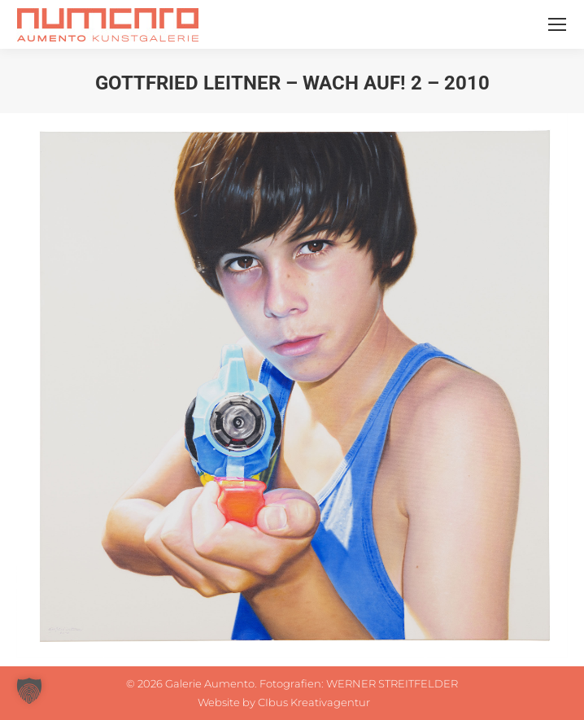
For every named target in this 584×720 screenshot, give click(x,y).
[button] (29, 690)
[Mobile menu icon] (557, 24)
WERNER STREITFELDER (392, 683)
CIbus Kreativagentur (314, 702)
